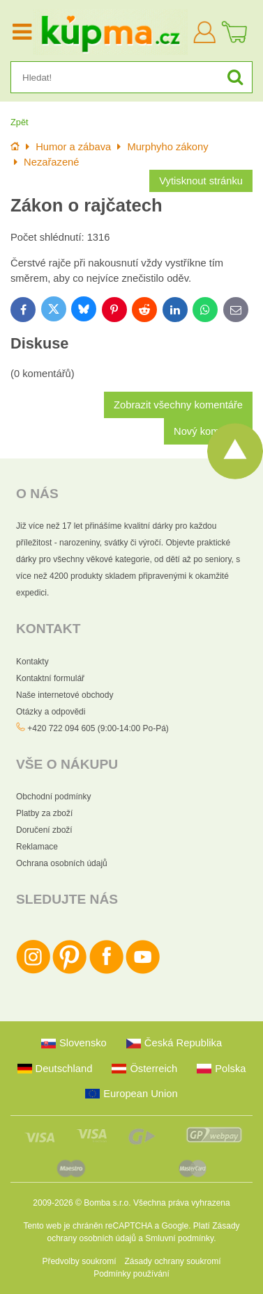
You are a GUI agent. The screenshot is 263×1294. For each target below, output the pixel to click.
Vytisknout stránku (201, 180)
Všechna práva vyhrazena (181, 1203)
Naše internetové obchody (64, 695)
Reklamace (37, 847)
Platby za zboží (44, 813)
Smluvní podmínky (179, 1238)
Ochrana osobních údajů (61, 863)
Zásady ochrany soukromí (172, 1261)
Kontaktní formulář (50, 678)
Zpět (19, 122)
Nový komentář (208, 431)
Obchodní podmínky (53, 796)
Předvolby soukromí (79, 1261)
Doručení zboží (44, 830)
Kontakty (32, 661)
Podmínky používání (131, 1274)
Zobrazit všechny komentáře (178, 404)
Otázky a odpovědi (50, 712)
